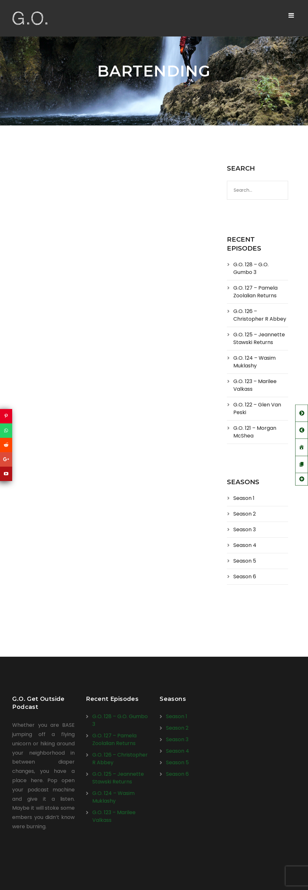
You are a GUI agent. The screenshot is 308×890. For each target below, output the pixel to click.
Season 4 (244, 545)
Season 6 (244, 576)
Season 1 (243, 498)
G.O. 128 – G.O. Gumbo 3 (251, 268)
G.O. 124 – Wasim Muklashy (254, 361)
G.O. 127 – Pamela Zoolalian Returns (255, 291)
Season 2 (244, 513)
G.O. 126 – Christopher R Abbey (259, 315)
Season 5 (244, 561)
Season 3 (244, 529)
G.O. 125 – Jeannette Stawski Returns (259, 338)
